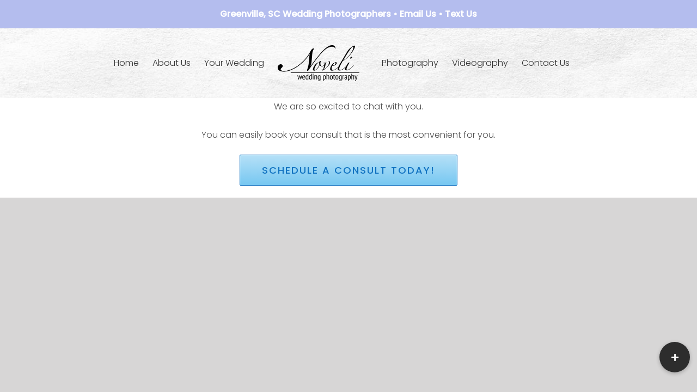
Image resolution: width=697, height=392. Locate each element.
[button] (674, 357)
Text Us (461, 14)
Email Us (418, 14)
